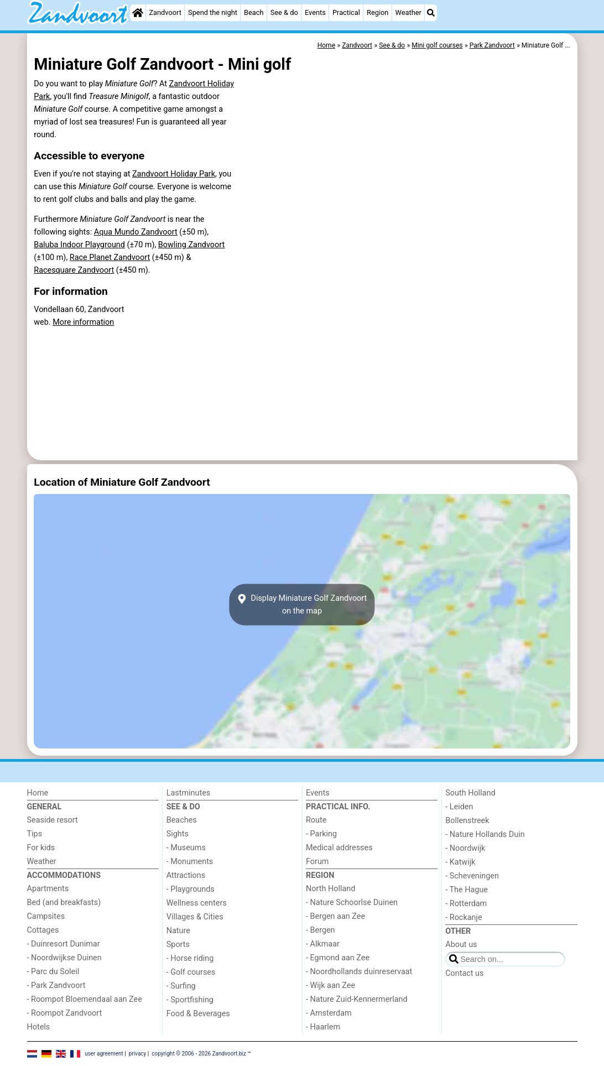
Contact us (464, 973)
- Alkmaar (323, 944)
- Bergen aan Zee (335, 916)
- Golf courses (191, 972)
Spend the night (212, 12)
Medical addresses (339, 847)
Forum (317, 861)
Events (315, 12)
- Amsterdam (329, 1013)
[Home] (137, 12)
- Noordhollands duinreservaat (359, 971)
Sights (177, 834)
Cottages (43, 930)
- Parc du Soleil (53, 971)
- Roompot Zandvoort (64, 1013)
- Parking (321, 834)
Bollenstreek (467, 820)
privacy (138, 1054)
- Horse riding (190, 958)
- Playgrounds (190, 889)
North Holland (330, 888)
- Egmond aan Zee (337, 958)
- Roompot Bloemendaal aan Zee (84, 999)
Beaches (181, 820)
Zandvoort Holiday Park (173, 174)
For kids (41, 847)
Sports (178, 944)
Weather (408, 12)
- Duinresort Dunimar (63, 944)
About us (461, 944)
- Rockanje (463, 917)
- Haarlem (323, 1027)
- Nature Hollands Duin (484, 834)
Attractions (185, 875)
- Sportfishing (190, 1000)
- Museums (186, 847)
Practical (346, 12)
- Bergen (320, 930)
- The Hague (466, 890)
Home (38, 793)
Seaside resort (52, 820)
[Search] (431, 12)
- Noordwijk (465, 848)
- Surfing (181, 986)
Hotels (38, 1027)
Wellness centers (196, 903)
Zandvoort (165, 12)
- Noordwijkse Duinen (64, 958)
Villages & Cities (194, 917)
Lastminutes (188, 793)
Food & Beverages (198, 1013)
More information (83, 322)
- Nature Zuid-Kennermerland (357, 999)
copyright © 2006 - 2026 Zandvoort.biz (199, 1054)
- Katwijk (460, 862)
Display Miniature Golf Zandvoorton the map (302, 605)
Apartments (48, 888)
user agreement (104, 1054)
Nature (178, 930)
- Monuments (190, 861)
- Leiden (459, 807)
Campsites (46, 916)
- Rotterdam (466, 903)
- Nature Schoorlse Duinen (352, 902)
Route (316, 820)
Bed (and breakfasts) (64, 902)
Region (377, 12)
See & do (284, 12)
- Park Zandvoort (56, 985)
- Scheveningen (472, 876)
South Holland (470, 793)
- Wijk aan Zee (330, 985)
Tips (35, 834)
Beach (253, 12)
